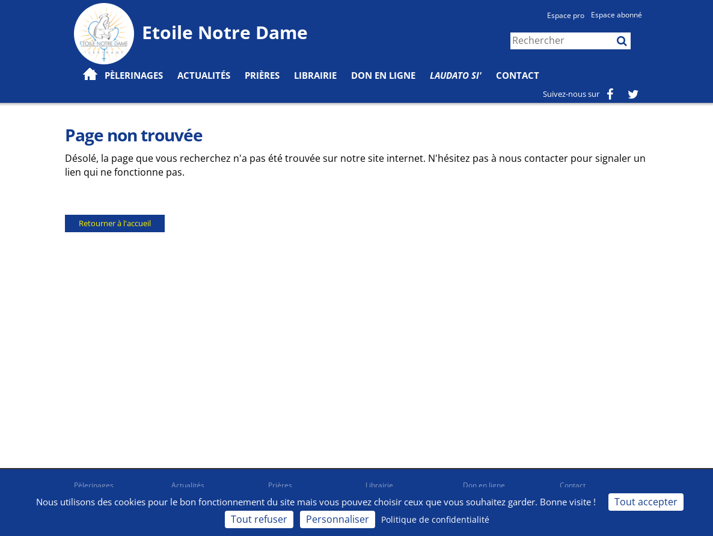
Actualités (187, 485)
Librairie (315, 75)
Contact (517, 75)
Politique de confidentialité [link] (435, 519)
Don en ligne (383, 75)
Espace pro (565, 15)
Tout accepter (646, 501)
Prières (262, 75)
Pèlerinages (94, 485)
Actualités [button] (203, 75)
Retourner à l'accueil (115, 223)
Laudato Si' (456, 75)
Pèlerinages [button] (134, 75)
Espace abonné (616, 15)
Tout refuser (259, 519)
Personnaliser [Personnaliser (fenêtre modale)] (337, 519)
